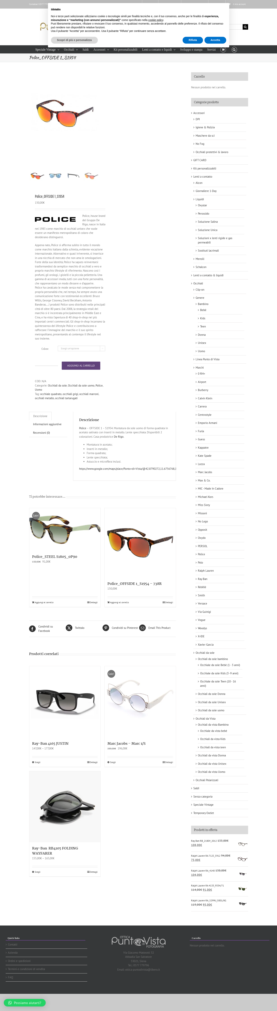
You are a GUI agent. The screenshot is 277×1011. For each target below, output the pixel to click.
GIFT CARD (199, 160)
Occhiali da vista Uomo (211, 772)
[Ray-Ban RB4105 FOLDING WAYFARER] (64, 818)
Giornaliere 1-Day (206, 191)
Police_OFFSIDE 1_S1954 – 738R (134, 595)
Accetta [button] (215, 40)
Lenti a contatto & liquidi (208, 275)
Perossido (203, 213)
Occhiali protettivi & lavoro (212, 152)
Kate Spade (204, 455)
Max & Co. (204, 480)
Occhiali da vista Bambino (213, 724)
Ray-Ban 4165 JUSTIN (50, 755)
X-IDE (201, 636)
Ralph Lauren (206, 570)
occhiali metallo (44, 410)
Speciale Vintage (203, 804)
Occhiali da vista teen (213, 747)
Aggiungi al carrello (81, 377)
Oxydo (202, 538)
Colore (45, 360)
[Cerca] (245, 27)
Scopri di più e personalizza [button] (74, 40)
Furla (201, 431)
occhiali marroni (89, 405)
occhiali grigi (70, 405)
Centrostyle (204, 415)
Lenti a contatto (202, 176)
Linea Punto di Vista (207, 359)
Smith (201, 595)
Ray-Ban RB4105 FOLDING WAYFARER (55, 862)
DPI (198, 119)
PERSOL (203, 546)
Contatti (12, 944)
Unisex (202, 343)
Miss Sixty (204, 505)
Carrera (202, 406)
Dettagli (94, 614)
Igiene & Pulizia (205, 127)
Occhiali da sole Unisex (212, 702)
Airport (202, 382)
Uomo (38, 401)
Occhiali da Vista (205, 718)
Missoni (202, 513)
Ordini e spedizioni (19, 961)
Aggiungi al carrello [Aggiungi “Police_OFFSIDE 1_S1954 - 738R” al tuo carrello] (119, 614)
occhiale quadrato (51, 405)
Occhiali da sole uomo (81, 397)
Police (99, 397)
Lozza (201, 464)
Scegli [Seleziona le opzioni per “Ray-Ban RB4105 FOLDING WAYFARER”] (37, 883)
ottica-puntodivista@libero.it (142, 969)
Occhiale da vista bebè (213, 731)
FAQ (10, 977)
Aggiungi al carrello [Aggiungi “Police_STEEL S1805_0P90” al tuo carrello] (44, 614)
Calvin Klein (205, 398)
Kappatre (203, 447)
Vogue (201, 620)
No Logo (203, 521)
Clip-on (200, 289)
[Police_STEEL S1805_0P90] (64, 541)
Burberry (203, 390)
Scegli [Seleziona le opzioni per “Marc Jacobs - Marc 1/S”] (113, 773)
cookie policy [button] (155, 20)
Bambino (203, 304)
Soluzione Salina (208, 221)
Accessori (199, 113)
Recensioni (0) (41, 444)
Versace (202, 603)
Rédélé (202, 587)
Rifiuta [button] (193, 40)
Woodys (202, 628)
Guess (201, 439)
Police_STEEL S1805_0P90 (54, 568)
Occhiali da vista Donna (212, 755)
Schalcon (201, 267)
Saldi (196, 788)
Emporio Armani (207, 423)
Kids (202, 318)
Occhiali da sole (57, 397)
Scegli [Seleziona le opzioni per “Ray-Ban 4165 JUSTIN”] (37, 773)
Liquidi (200, 199)
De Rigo (118, 448)
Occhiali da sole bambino (213, 659)
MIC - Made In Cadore (210, 488)
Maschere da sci (205, 135)
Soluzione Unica (207, 230)
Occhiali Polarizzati (207, 780)
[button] (234, 49)
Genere (200, 298)
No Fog (200, 144)
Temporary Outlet (203, 813)
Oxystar (202, 205)
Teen (203, 326)
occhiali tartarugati (66, 410)
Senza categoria (202, 796)
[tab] (40, 427)
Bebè (203, 310)
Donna (202, 334)
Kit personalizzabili (204, 168)
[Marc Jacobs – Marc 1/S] (140, 713)
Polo (200, 562)
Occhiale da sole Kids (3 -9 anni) (219, 673)
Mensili (200, 259)
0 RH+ (201, 373)
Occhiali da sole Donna (211, 694)
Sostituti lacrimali (208, 250)
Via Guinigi (204, 612)
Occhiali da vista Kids (212, 739)
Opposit (202, 529)
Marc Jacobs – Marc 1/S (126, 755)
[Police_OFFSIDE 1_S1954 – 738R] (140, 555)
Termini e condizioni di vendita (26, 969)
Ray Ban (202, 579)
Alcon (199, 183)
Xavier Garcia (206, 644)
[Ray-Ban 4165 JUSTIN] (64, 713)
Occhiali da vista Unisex (212, 763)
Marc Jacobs (205, 472)
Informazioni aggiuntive (47, 436)
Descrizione (40, 427)
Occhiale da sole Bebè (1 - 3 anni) (220, 665)
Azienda (13, 952)
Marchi (200, 367)
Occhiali (198, 283)
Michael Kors (205, 497)
